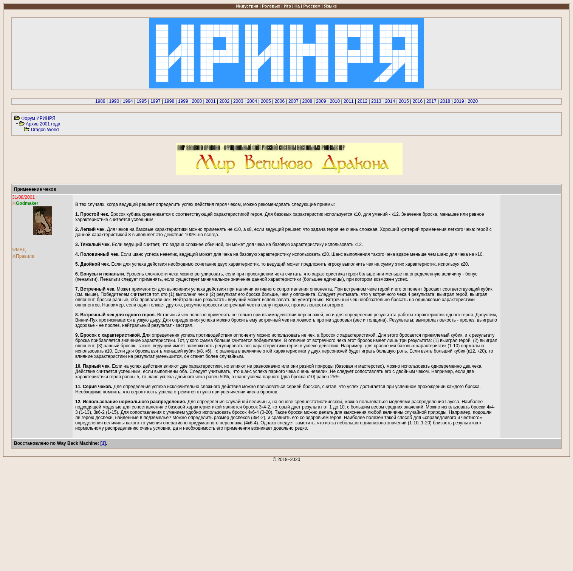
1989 (100, 101)
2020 (473, 101)
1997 (155, 101)
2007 (293, 101)
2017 (431, 101)
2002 (224, 101)
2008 (307, 101)
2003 (238, 101)
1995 (141, 101)
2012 (362, 101)
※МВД (19, 249)
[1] (103, 443)
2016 (417, 101)
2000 (197, 101)
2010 (335, 101)
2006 (279, 101)
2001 (211, 101)
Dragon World (45, 129)
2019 (459, 101)
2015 (404, 101)
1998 (169, 101)
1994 (128, 101)
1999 (183, 101)
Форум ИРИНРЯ (38, 118)
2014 (390, 101)
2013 (376, 101)
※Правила (23, 256)
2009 (321, 101)
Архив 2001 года (43, 124)
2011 (349, 101)
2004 (252, 101)
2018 (445, 101)
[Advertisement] (230, 515)
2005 (266, 101)
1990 (114, 101)
